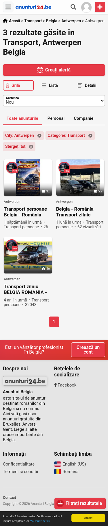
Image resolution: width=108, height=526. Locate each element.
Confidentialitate (19, 464)
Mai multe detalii (40, 521)
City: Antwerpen (19, 135)
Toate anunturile (22, 118)
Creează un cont (88, 350)
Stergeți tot (15, 146)
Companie (83, 118)
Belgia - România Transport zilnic (75, 212)
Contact (9, 497)
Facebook (65, 385)
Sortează (12, 98)
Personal (56, 118)
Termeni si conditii (20, 471)
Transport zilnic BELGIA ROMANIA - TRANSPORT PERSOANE (25, 289)
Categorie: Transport (66, 135)
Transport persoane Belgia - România (25, 212)
